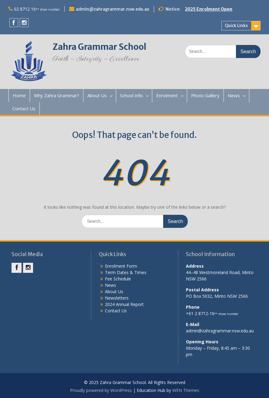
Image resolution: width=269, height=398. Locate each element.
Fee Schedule (118, 279)
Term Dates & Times (125, 272)
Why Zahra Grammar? (56, 95)
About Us (97, 95)
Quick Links (236, 25)
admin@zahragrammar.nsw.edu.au (112, 9)
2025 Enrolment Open (208, 9)
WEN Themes (185, 390)
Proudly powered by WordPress (101, 390)
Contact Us (23, 108)
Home (19, 95)
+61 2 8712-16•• (212, 313)
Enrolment (167, 95)
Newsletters (117, 298)
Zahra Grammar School (99, 46)
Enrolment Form (121, 266)
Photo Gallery (205, 95)
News (234, 95)
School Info (131, 95)
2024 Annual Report (124, 304)
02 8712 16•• (37, 9)
